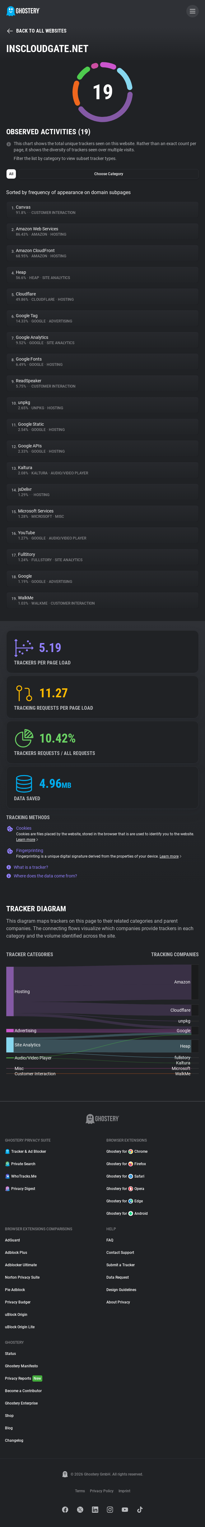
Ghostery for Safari (125, 1176)
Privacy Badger (17, 1302)
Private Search (20, 1163)
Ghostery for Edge (124, 1201)
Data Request (117, 1277)
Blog (9, 1428)
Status (10, 1354)
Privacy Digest (20, 1188)
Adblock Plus (16, 1252)
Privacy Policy (102, 1491)
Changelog (14, 1440)
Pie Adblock (15, 1290)
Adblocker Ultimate (21, 1265)
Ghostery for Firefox (126, 1163)
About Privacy (118, 1302)
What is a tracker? (27, 867)
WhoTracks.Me (20, 1176)
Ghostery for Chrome (126, 1151)
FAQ (109, 1240)
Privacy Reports (23, 1378)
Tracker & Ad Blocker (25, 1151)
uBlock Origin (16, 1314)
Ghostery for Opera (125, 1188)
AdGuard (12, 1240)
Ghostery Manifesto (21, 1366)
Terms (80, 1491)
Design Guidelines (121, 1290)
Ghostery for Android (127, 1213)
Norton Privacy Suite (22, 1277)
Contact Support (120, 1252)
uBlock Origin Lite (20, 1327)
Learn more (27, 839)
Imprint (124, 1491)
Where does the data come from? (41, 875)
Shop (9, 1416)
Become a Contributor (23, 1391)
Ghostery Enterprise (21, 1403)
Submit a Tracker (120, 1265)
